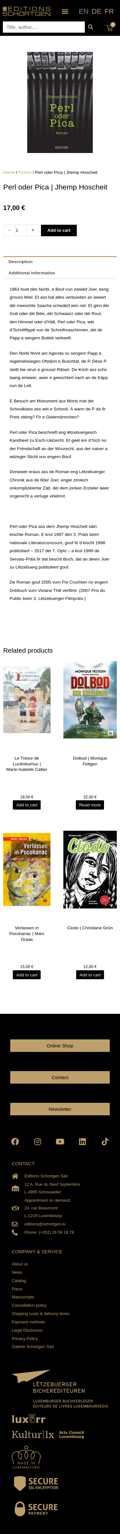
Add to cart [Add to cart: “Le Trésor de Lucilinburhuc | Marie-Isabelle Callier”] (26, 805)
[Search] (90, 27)
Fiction (25, 172)
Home (9, 172)
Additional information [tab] (31, 272)
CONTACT (23, 1163)
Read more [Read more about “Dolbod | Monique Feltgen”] (90, 805)
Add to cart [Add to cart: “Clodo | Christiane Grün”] (89, 975)
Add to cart (58, 230)
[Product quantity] (21, 230)
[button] (65, 11)
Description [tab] (20, 261)
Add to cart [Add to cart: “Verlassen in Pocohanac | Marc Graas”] (26, 975)
